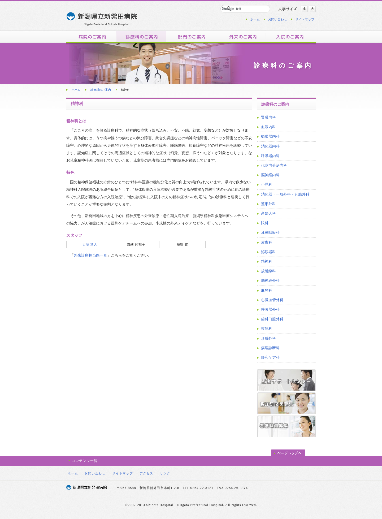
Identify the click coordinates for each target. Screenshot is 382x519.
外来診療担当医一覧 (90, 255)
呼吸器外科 (270, 309)
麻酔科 (266, 290)
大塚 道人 (89, 244)
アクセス (146, 473)
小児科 (266, 184)
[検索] (239, 9)
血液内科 (268, 127)
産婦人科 (268, 213)
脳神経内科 (270, 175)
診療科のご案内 (100, 89)
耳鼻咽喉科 (270, 232)
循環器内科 (270, 136)
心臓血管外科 (272, 300)
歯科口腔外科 (272, 319)
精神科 (266, 261)
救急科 (266, 328)
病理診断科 (270, 348)
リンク (165, 473)
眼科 (264, 223)
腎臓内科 (268, 117)
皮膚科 (266, 242)
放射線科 (268, 271)
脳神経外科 (270, 280)
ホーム (255, 19)
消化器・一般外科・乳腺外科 (285, 194)
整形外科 (268, 204)
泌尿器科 (268, 252)
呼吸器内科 (270, 156)
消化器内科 (270, 146)
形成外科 (268, 338)
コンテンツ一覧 (85, 461)
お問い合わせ (277, 19)
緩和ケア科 (270, 357)
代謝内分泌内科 (274, 165)
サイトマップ (304, 19)
